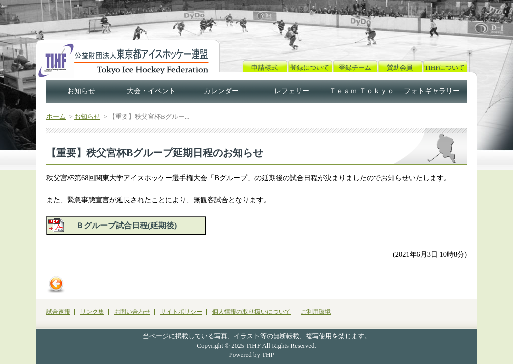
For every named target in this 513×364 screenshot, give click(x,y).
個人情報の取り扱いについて (251, 311)
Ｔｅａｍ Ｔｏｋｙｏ (361, 91)
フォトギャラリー (432, 91)
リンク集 (92, 311)
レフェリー (291, 91)
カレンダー (221, 91)
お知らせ (81, 91)
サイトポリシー (181, 311)
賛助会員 (400, 67)
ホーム (56, 116)
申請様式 (264, 67)
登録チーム (355, 67)
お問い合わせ (132, 311)
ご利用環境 (316, 311)
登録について (309, 67)
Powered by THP (251, 354)
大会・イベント (151, 91)
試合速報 (58, 311)
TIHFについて (445, 67)
